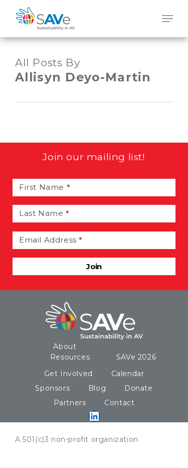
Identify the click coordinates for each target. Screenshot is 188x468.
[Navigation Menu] (167, 19)
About (64, 346)
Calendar (127, 373)
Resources (70, 357)
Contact (119, 402)
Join (94, 266)
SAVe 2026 (136, 357)
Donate (138, 388)
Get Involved (68, 373)
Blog (97, 388)
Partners (70, 402)
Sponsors (52, 388)
